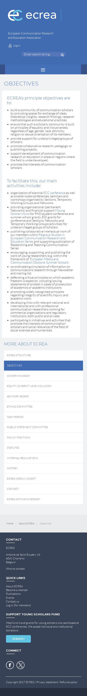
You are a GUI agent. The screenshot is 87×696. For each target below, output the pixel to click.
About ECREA (26, 523)
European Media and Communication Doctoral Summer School (39, 260)
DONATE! (18, 638)
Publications (13, 593)
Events (10, 597)
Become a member (17, 590)
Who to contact (15, 568)
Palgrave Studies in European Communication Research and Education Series (38, 238)
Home (10, 523)
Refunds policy (68, 682)
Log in (17, 45)
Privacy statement (47, 682)
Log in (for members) (18, 605)
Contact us (12, 601)
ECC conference (54, 193)
